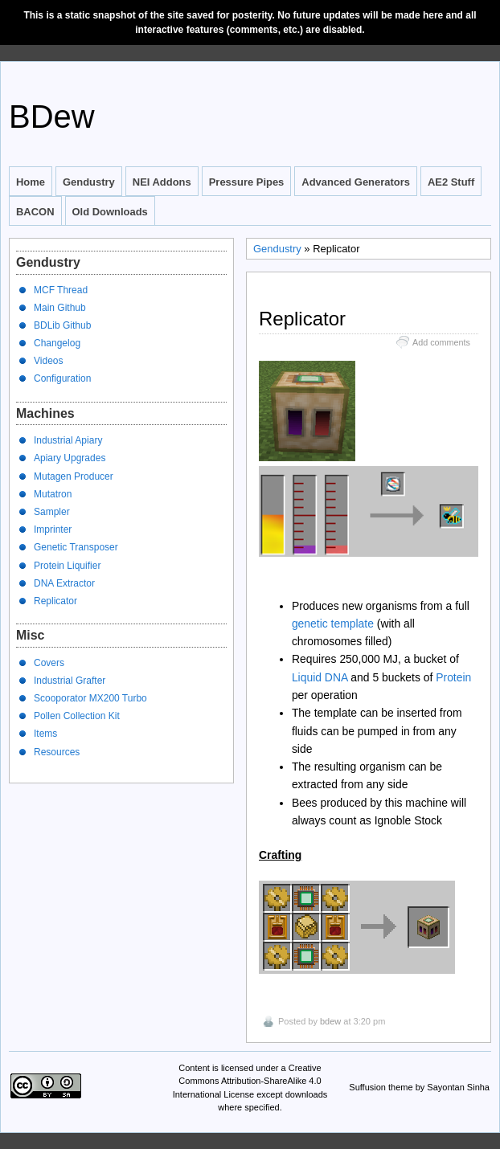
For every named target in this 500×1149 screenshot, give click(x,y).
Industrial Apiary (68, 440)
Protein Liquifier (67, 565)
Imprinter (53, 529)
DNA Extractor (64, 583)
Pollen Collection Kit (77, 716)
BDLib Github (62, 325)
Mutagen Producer (73, 476)
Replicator (55, 601)
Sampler (52, 511)
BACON (35, 212)
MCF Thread (61, 290)
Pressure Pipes (247, 182)
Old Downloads (110, 212)
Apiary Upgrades (69, 458)
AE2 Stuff (451, 182)
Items (45, 733)
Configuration (62, 378)
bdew (330, 1021)
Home (30, 182)
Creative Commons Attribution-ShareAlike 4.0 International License (247, 1081)
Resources (57, 752)
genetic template (333, 623)
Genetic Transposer (76, 547)
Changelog (57, 343)
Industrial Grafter (69, 680)
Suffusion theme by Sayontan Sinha (419, 1087)
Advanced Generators (355, 182)
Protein (453, 677)
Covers (49, 663)
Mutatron (53, 494)
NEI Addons (162, 182)
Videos (48, 360)
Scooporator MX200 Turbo (90, 698)
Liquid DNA (320, 677)
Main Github (60, 307)
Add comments (441, 342)
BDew (52, 116)
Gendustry (89, 182)
